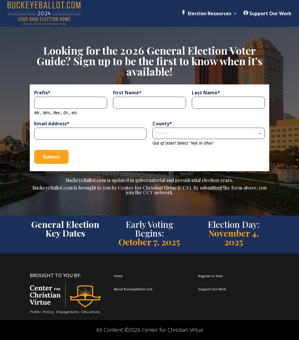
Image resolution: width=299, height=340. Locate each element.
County (160, 123)
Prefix (41, 92)
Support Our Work (212, 289)
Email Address (50, 123)
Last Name (205, 92)
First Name (126, 92)
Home (118, 276)
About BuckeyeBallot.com (133, 289)
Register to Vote (210, 276)
